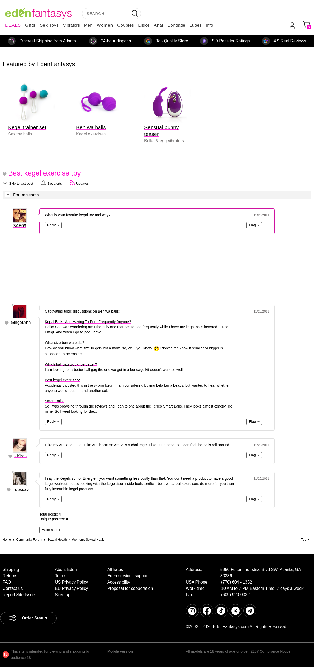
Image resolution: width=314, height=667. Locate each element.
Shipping (11, 569)
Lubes (195, 25)
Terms (60, 576)
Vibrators (71, 25)
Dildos (143, 25)
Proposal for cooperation (130, 588)
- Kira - (20, 456)
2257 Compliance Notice (270, 651)
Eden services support (128, 576)
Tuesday (21, 489)
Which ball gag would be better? (71, 364)
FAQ (7, 582)
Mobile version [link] (120, 651)
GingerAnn (21, 322)
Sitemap (62, 594)
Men (88, 25)
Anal (158, 25)
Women (105, 25)
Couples (125, 25)
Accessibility (118, 582)
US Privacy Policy (71, 582)
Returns (10, 576)
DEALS (13, 25)
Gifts (30, 25)
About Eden (66, 569)
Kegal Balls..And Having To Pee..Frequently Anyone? (88, 322)
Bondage (176, 25)
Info (209, 25)
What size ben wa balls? (64, 343)
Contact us (13, 588)
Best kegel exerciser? (62, 380)
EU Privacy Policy (71, 588)
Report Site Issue (19, 594)
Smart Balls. (54, 401)
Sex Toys (49, 25)
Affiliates (115, 569)
